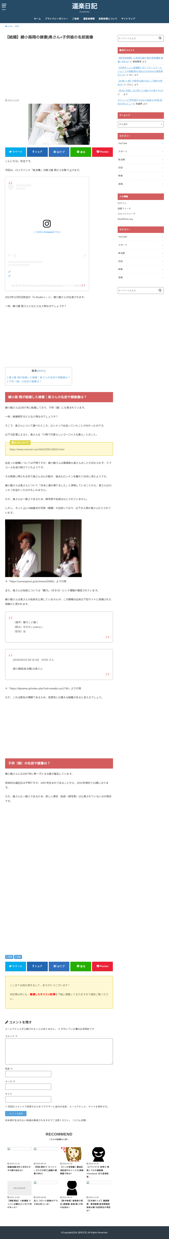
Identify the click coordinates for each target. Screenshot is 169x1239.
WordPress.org (125, 219)
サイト (8, 1094)
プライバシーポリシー (56, 19)
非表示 (41, 371)
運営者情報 (89, 19)
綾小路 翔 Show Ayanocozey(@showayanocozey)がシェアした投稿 (45, 285)
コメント (11, 1036)
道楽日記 (84, 6)
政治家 (121, 159)
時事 (10, 957)
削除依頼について (108, 19)
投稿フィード (124, 208)
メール (10, 1081)
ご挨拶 (75, 19)
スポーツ (122, 151)
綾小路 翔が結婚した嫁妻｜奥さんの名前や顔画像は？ (38, 377)
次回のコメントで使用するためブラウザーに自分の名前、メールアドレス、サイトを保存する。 (59, 1106)
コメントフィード (126, 214)
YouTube (122, 143)
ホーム (37, 19)
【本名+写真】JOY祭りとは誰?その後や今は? (140, 90)
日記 (120, 167)
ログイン (122, 203)
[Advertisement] (59, 66)
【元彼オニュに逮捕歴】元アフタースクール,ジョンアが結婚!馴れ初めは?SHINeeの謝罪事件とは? (140, 71)
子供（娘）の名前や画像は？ (24, 381)
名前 (9, 1069)
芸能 (19, 957)
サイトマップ (128, 19)
